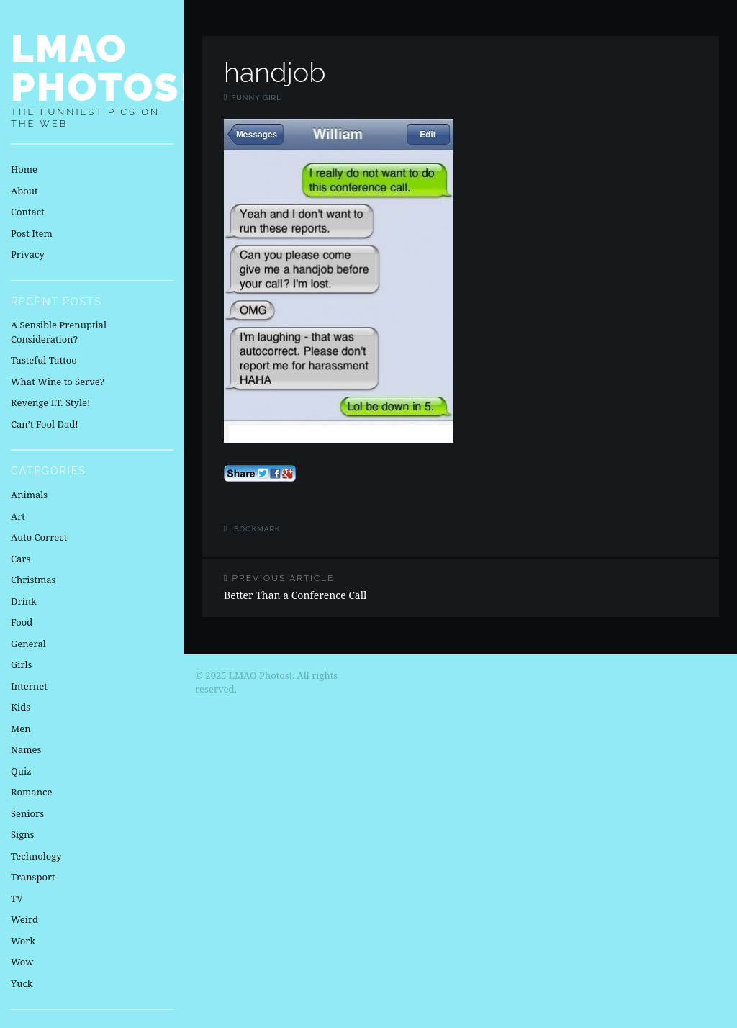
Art (18, 516)
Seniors (27, 813)
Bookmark (257, 529)
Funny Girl (256, 98)
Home (24, 169)
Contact (28, 211)
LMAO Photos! (103, 67)
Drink (24, 601)
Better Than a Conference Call (331, 587)
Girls (21, 664)
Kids (20, 706)
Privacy (28, 254)
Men (21, 728)
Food (21, 622)
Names (26, 749)
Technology (36, 855)
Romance (31, 791)
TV (17, 898)
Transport (33, 876)
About (24, 190)
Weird (24, 919)
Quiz (21, 771)
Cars (20, 558)
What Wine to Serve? (57, 381)
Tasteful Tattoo (44, 359)
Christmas (33, 579)
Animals (29, 494)
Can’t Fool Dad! (44, 424)
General (28, 643)
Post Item (32, 233)
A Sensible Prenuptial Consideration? (59, 332)
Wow (22, 961)
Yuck (21, 983)
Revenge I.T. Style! (50, 402)
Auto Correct (39, 537)
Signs (22, 834)
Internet (29, 686)
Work (23, 940)
